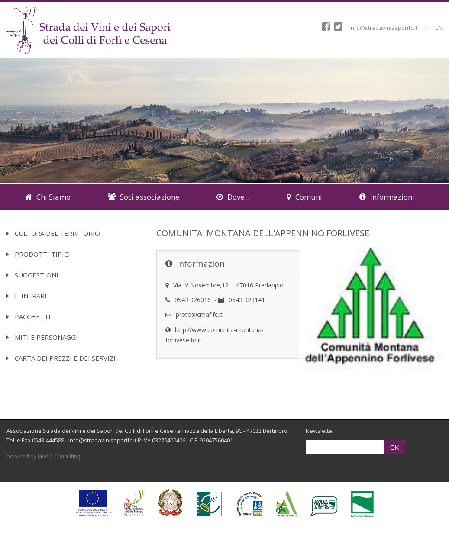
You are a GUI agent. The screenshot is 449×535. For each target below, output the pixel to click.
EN (439, 28)
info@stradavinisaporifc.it (383, 28)
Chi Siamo (48, 197)
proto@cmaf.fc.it (199, 314)
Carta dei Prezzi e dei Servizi (61, 358)
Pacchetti (28, 316)
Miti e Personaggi (42, 337)
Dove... (232, 197)
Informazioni (386, 197)
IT (426, 28)
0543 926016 (192, 300)
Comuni (304, 197)
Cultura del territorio (53, 233)
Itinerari (26, 295)
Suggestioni (32, 275)
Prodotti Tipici (38, 254)
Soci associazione (143, 197)
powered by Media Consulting (43, 456)
